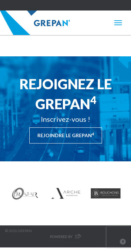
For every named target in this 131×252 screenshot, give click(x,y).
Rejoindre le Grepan (65, 135)
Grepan (35, 22)
